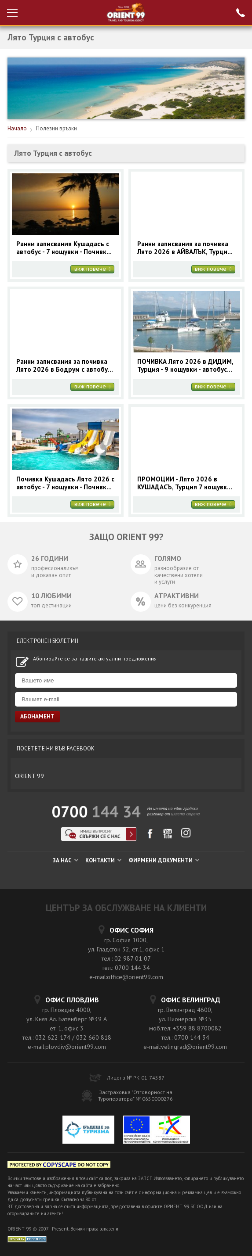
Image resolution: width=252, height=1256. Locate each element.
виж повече (92, 269)
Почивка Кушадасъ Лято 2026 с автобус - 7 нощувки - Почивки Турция (65, 483)
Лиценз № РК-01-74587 (135, 1077)
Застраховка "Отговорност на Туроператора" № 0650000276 (135, 1095)
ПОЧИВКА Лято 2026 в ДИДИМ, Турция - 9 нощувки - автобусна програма (185, 365)
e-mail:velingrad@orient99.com (185, 1047)
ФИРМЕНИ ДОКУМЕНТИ (163, 860)
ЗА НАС (65, 860)
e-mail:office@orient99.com (126, 977)
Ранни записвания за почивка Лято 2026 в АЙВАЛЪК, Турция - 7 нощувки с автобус (185, 248)
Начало (17, 128)
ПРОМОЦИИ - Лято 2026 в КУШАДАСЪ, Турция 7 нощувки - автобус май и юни (185, 483)
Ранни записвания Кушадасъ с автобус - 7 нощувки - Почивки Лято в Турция (63, 248)
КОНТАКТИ (103, 860)
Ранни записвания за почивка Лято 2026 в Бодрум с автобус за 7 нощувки (63, 365)
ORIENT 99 (29, 776)
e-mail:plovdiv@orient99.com (67, 1047)
